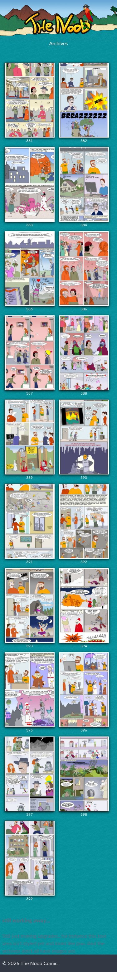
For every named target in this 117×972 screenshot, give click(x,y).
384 (84, 187)
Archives (58, 43)
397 (30, 776)
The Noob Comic (58, 19)
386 (84, 271)
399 (30, 861)
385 (30, 271)
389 (30, 440)
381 (30, 103)
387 (30, 355)
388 (84, 355)
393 (30, 608)
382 (84, 103)
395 (30, 692)
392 (84, 524)
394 (84, 608)
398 (84, 776)
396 (84, 692)
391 (30, 524)
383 (30, 187)
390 (84, 440)
